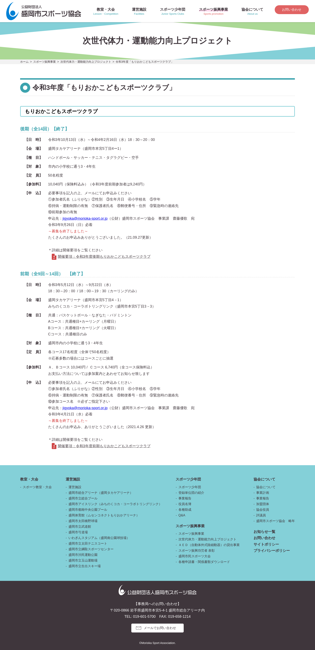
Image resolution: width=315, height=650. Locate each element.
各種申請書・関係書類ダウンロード (204, 562)
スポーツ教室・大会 (37, 487)
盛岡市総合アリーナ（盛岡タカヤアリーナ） (100, 492)
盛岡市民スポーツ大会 (194, 556)
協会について (266, 487)
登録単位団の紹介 (191, 492)
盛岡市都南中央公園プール (87, 509)
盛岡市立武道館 (79, 526)
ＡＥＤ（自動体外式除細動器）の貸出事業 (209, 545)
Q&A (181, 515)
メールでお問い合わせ (160, 628)
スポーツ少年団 (189, 487)
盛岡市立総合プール (82, 498)
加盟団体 (262, 504)
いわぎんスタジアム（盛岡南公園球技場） (99, 538)
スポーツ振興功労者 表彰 (196, 550)
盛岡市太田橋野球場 (82, 521)
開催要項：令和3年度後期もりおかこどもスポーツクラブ (104, 257)
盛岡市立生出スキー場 (84, 566)
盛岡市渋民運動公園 (82, 554)
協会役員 (262, 509)
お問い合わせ (291, 9)
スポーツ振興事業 (44, 61)
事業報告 (184, 498)
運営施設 (74, 487)
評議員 (261, 515)
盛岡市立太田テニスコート (87, 543)
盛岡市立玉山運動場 (82, 560)
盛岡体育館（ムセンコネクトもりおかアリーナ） (103, 515)
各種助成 (184, 509)
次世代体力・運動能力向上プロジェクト (85, 61)
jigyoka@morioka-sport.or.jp (85, 218)
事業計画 (262, 492)
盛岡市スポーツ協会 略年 (275, 521)
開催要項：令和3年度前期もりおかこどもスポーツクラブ (104, 446)
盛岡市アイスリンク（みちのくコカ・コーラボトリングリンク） (115, 504)
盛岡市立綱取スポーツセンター (91, 549)
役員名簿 (184, 504)
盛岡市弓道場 (78, 532)
